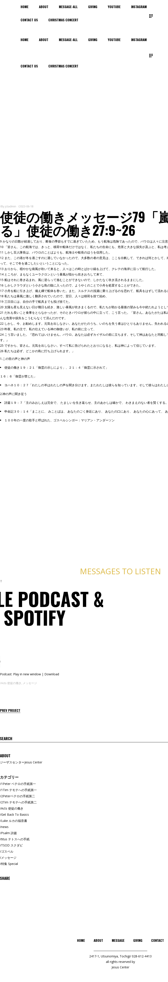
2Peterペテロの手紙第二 (18, 796)
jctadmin (10, 206)
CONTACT (157, 940)
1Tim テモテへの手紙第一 (19, 790)
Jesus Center (120, 967)
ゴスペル (7, 851)
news (5, 827)
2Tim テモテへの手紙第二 (19, 802)
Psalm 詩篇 (9, 833)
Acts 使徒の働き (11, 683)
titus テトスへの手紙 (15, 839)
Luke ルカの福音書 (14, 821)
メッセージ (30, 683)
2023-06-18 (26, 206)
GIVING (137, 940)
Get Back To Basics (15, 814)
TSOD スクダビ (12, 845)
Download (51, 674)
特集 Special (9, 864)
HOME (81, 940)
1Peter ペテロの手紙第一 (18, 784)
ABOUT (98, 940)
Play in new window (27, 674)
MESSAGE (118, 940)
